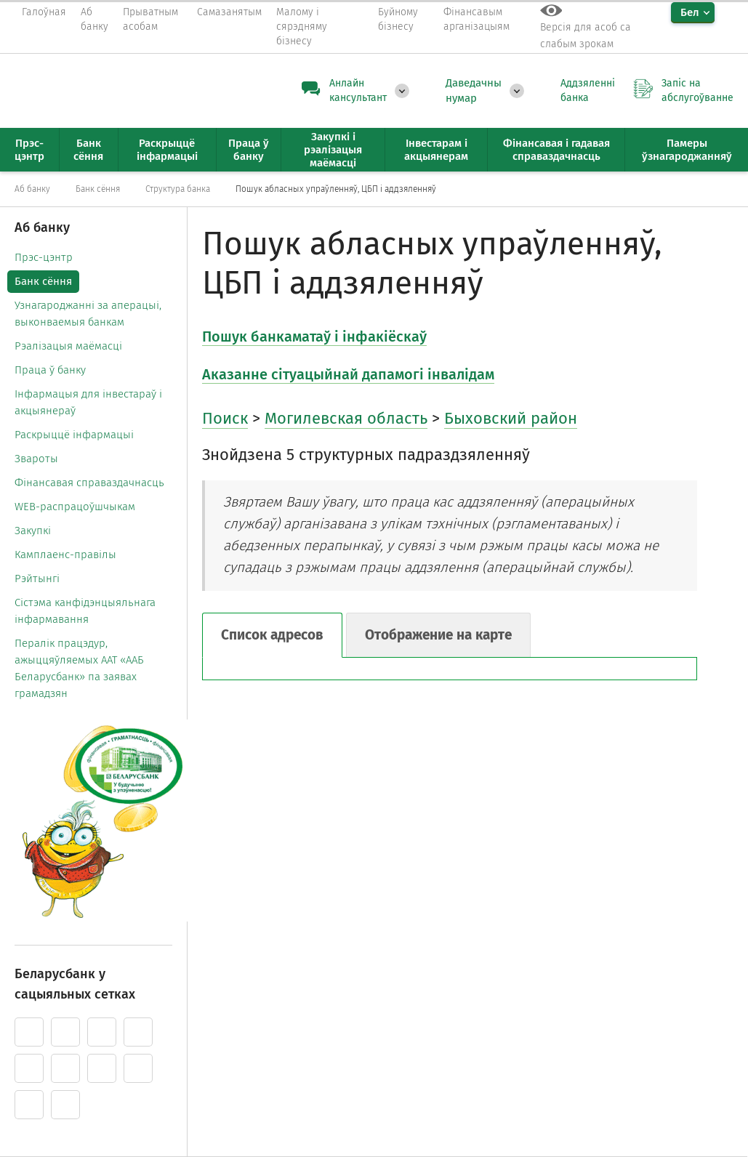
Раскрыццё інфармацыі (74, 434)
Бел (689, 12)
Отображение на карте (438, 634)
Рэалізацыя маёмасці (68, 345)
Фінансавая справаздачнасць (89, 482)
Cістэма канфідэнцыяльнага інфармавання (85, 611)
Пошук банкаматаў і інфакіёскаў (314, 336)
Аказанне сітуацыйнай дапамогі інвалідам (348, 374)
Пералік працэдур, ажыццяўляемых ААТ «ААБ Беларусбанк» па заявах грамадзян (79, 668)
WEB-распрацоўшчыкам (75, 506)
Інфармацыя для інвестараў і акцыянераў (88, 402)
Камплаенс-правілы (65, 554)
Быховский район (510, 418)
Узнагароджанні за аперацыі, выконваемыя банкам (88, 313)
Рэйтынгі (37, 578)
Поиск (225, 418)
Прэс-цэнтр (44, 257)
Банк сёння (43, 281)
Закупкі (33, 530)
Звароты (36, 458)
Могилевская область (346, 418)
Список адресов (272, 634)
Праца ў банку (50, 369)
